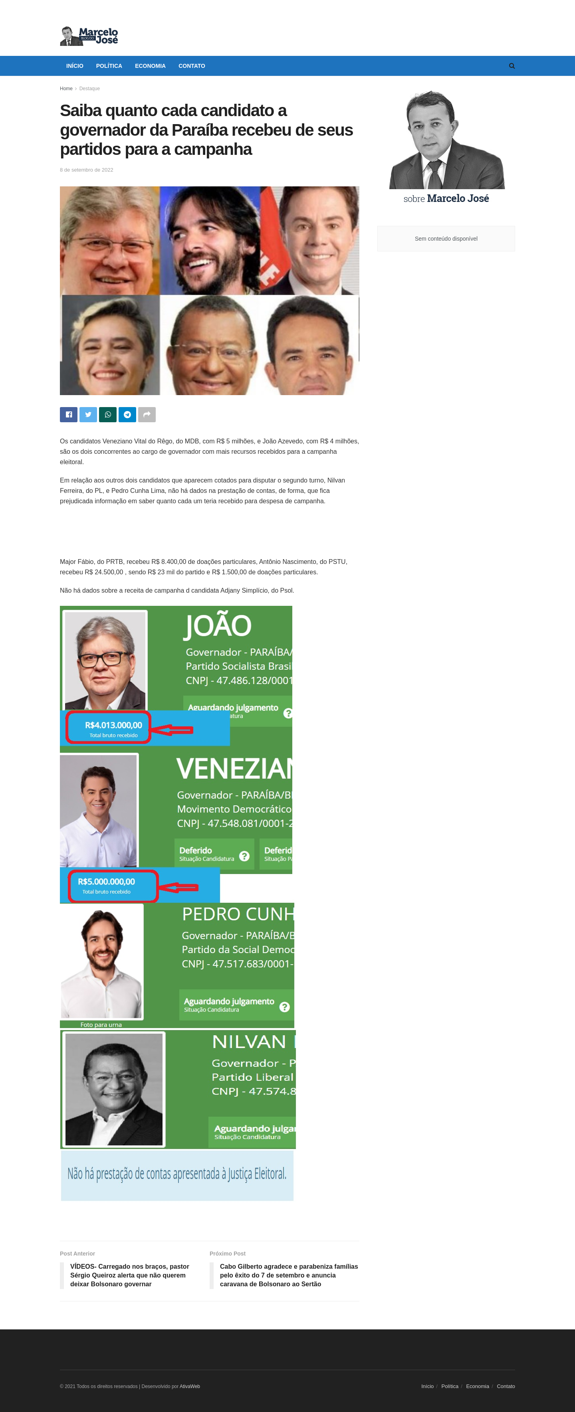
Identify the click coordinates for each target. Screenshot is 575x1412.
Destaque (89, 88)
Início (74, 66)
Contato (191, 66)
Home (66, 88)
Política (109, 66)
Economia (150, 66)
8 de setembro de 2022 (86, 170)
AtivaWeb (190, 1386)
